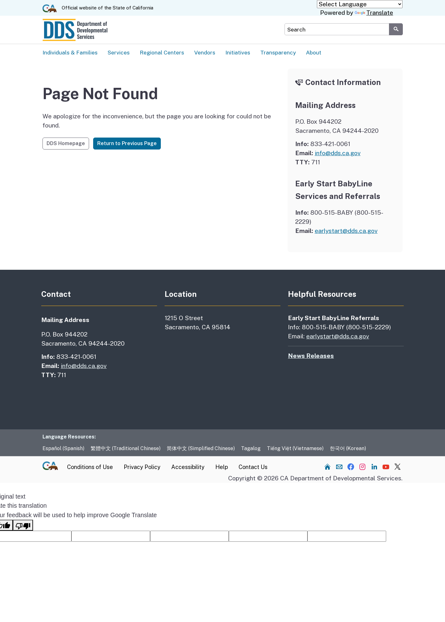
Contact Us (253, 467)
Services (119, 52)
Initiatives (237, 52)
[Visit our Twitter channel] (397, 466)
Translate (374, 12)
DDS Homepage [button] (66, 144)
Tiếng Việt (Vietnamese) (295, 449)
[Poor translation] (23, 525)
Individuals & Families (70, 52)
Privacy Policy (142, 467)
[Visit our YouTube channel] (385, 466)
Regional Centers (162, 52)
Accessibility (188, 467)
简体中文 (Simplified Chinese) (201, 449)
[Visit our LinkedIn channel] (374, 466)
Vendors (204, 52)
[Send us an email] (339, 466)
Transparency (278, 52)
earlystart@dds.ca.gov (346, 231)
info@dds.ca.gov (338, 153)
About (313, 52)
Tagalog (251, 449)
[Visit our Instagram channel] (362, 466)
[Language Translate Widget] (360, 4)
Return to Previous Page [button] (127, 144)
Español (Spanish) (63, 449)
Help (221, 467)
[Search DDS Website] (336, 29)
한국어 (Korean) (348, 449)
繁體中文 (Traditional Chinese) (126, 449)
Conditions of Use (90, 467)
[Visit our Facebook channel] (350, 466)
